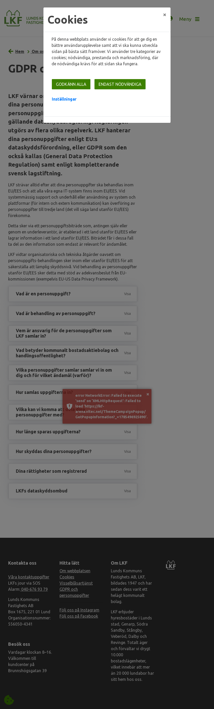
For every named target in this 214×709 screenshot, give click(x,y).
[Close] (165, 14)
